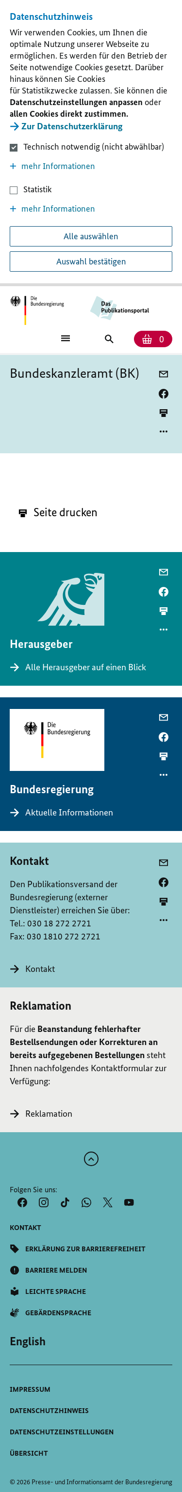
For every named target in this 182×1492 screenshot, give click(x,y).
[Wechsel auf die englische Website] (28, 1341)
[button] (91, 166)
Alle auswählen (91, 236)
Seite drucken (58, 512)
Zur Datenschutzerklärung (72, 126)
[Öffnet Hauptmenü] (65, 337)
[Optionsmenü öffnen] (163, 431)
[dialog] (91, 143)
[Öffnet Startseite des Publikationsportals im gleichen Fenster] (37, 310)
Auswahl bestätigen (91, 261)
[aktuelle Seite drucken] (163, 412)
